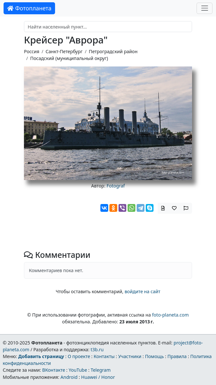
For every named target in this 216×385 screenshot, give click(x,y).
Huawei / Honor (98, 377)
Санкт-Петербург (64, 51)
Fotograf (116, 186)
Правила (177, 356)
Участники (130, 356)
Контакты (104, 356)
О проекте (79, 356)
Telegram (101, 370)
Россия (31, 51)
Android (69, 377)
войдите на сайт (142, 291)
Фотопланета (29, 8)
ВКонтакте (53, 370)
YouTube (78, 370)
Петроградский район (113, 51)
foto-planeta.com (170, 315)
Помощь (154, 356)
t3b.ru (97, 349)
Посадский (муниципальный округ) (69, 58)
